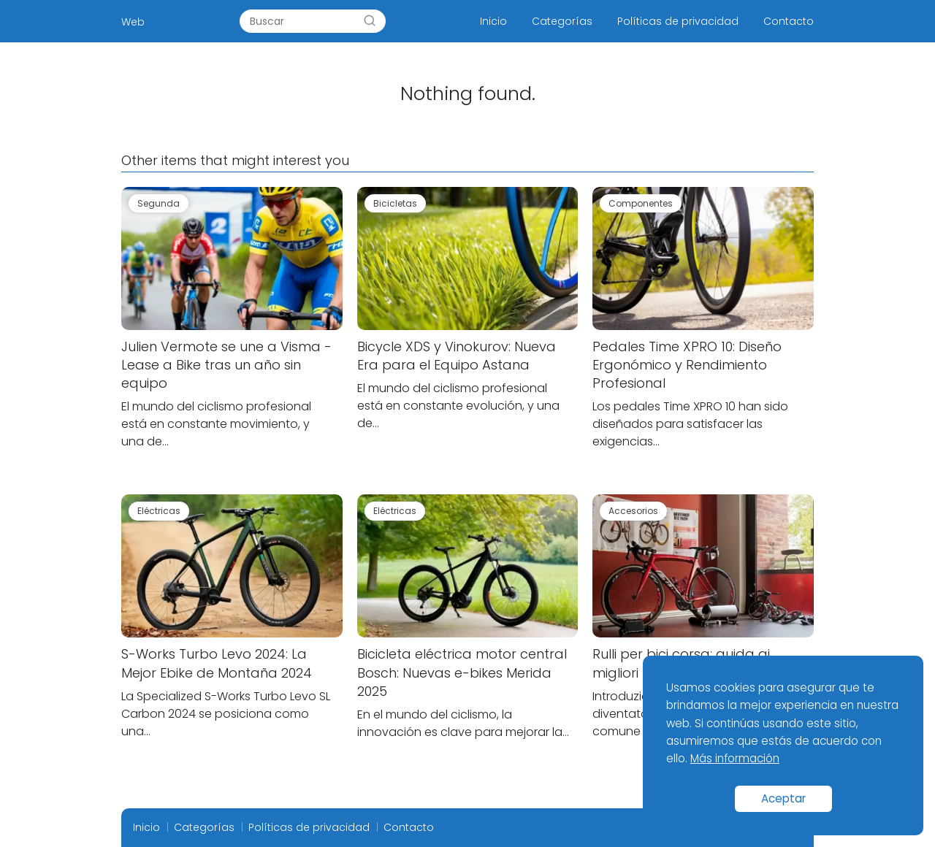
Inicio (493, 21)
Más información (734, 758)
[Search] (369, 21)
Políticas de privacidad (678, 21)
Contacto (788, 21)
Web (133, 22)
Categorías (562, 21)
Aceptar (783, 798)
